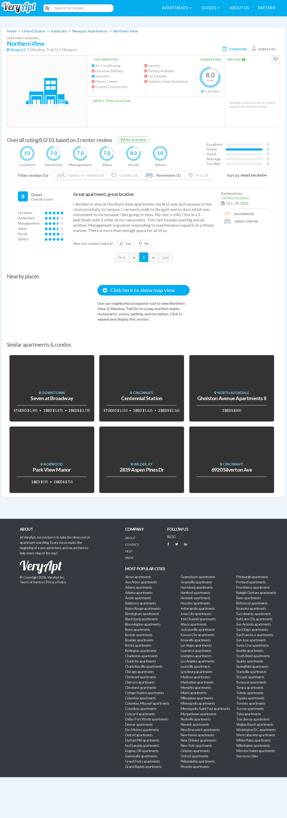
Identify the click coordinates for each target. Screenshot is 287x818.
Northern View (125, 31)
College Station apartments (144, 693)
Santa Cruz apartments (252, 645)
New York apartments (196, 745)
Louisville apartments (195, 666)
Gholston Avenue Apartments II (231, 398)
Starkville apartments (251, 672)
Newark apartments (195, 724)
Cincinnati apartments (140, 677)
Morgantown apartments (198, 714)
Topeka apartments (250, 698)
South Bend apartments (253, 656)
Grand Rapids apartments (143, 766)
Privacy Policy (56, 582)
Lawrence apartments (196, 650)
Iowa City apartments (196, 614)
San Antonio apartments (253, 624)
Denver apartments (139, 724)
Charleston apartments (141, 656)
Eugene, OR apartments (142, 751)
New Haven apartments (197, 735)
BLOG (171, 537)
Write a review (133, 139)
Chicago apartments (139, 672)
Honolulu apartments (195, 598)
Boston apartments (138, 635)
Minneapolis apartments (198, 703)
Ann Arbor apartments (141, 582)
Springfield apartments (252, 666)
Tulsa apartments (248, 714)
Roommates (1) (163, 175)
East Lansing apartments (142, 745)
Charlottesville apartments (143, 666)
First (121, 257)
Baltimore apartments (140, 603)
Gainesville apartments (141, 756)
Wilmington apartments (253, 745)
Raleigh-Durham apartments (256, 592)
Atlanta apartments (138, 592)
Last (165, 257)
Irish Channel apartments (198, 619)
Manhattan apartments (197, 682)
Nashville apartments (195, 719)
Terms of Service (31, 582)
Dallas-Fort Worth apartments (146, 719)
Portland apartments (251, 582)
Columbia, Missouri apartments (147, 703)
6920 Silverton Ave (231, 470)
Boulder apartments (139, 640)
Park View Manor (52, 470)
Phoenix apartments (195, 766)
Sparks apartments (249, 661)
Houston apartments (195, 603)
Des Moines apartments (142, 730)
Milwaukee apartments (197, 698)
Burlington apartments (141, 650)
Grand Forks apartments (142, 761)
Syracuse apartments (251, 682)
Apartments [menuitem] (177, 8)
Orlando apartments (195, 751)
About (130, 538)
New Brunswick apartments (200, 730)
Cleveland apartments (140, 687)
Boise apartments (137, 629)
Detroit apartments (138, 735)
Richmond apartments (252, 603)
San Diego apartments (252, 629)
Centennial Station (141, 398)
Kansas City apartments (197, 635)
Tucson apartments (250, 708)
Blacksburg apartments (141, 619)
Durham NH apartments (142, 740)
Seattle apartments (249, 650)
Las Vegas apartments (196, 645)
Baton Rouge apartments (142, 608)
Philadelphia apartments (198, 761)
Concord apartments (140, 714)
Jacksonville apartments (198, 629)
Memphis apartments (196, 687)
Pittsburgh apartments (252, 577)
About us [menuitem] (239, 8)
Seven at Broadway (52, 398)
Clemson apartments (140, 682)
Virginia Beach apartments (254, 724)
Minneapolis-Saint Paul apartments (205, 708)
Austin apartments (138, 598)
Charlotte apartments (140, 661)
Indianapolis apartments (198, 608)
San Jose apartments (251, 640)
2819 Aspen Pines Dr (142, 470)
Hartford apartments (195, 592)
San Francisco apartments (254, 635)
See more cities (247, 756)
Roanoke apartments (251, 608)
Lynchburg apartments (196, 672)
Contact (132, 544)
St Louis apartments (250, 677)
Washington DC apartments (256, 730)
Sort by (233, 175)
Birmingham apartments (142, 614)
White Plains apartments (253, 740)
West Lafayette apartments (255, 735)
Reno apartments (248, 598)
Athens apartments (138, 587)
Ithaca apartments (194, 624)
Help (128, 551)
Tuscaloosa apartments (253, 719)
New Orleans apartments (198, 740)
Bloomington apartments (142, 624)
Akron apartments (138, 577)
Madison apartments (195, 677)
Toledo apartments (250, 693)
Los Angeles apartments (197, 661)
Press (129, 558)
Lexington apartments (196, 656)
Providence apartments (253, 587)
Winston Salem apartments (255, 751)
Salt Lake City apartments (254, 619)
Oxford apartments (194, 756)
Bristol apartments (138, 645)
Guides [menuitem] (211, 8)
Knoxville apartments (196, 640)
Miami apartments (193, 693)
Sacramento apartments (253, 614)
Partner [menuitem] (266, 8)
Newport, (18, 49)
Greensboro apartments (198, 577)
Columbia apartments (140, 698)
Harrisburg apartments (197, 587)
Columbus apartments (141, 708)
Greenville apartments (196, 582)
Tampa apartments (249, 687)
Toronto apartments (250, 703)
